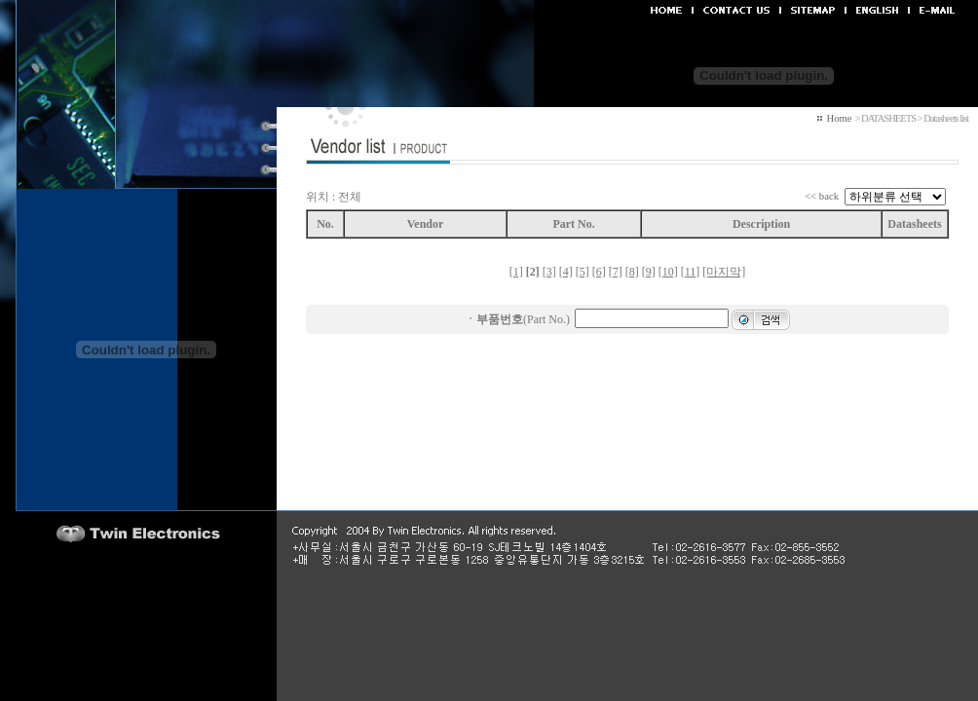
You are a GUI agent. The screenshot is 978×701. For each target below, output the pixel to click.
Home (838, 118)
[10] (668, 271)
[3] (549, 271)
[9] (649, 271)
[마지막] (723, 271)
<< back (822, 196)
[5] (582, 271)
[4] (566, 271)
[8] (632, 271)
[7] (615, 271)
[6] (599, 271)
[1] (516, 271)
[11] (690, 271)
